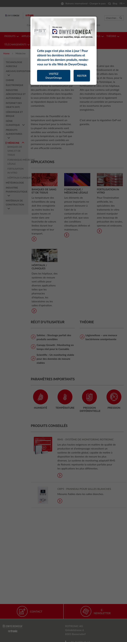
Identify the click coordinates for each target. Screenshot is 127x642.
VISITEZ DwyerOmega (53, 75)
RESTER (81, 75)
